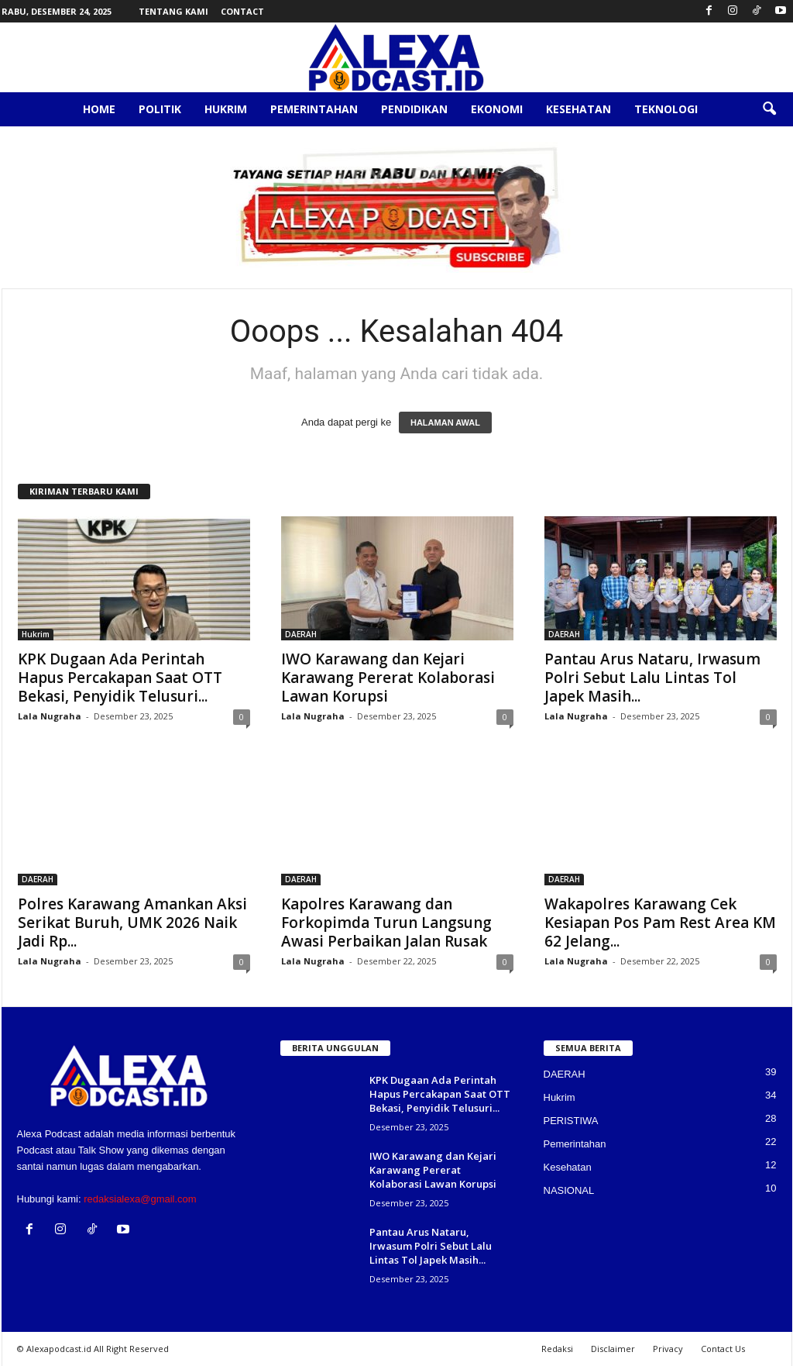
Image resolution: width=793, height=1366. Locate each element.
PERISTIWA (571, 1120)
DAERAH (301, 634)
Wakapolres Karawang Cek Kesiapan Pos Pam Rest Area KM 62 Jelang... (660, 922)
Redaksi (557, 1348)
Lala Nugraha (49, 716)
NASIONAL (569, 1190)
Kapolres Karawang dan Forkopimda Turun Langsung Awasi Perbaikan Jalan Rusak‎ (386, 922)
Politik (160, 109)
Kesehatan (578, 109)
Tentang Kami (173, 11)
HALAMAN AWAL (445, 422)
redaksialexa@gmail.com (140, 1199)
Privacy (668, 1348)
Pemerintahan (314, 109)
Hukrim (225, 109)
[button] (769, 109)
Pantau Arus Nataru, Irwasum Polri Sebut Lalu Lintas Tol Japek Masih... (652, 677)
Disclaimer (613, 1348)
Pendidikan (414, 109)
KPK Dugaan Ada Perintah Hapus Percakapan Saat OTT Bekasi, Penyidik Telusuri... (120, 677)
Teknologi (666, 109)
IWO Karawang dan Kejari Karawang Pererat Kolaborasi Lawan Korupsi (388, 677)
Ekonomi (497, 109)
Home (99, 109)
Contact (242, 11)
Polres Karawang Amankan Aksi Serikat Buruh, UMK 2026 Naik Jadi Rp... (132, 922)
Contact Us (723, 1348)
